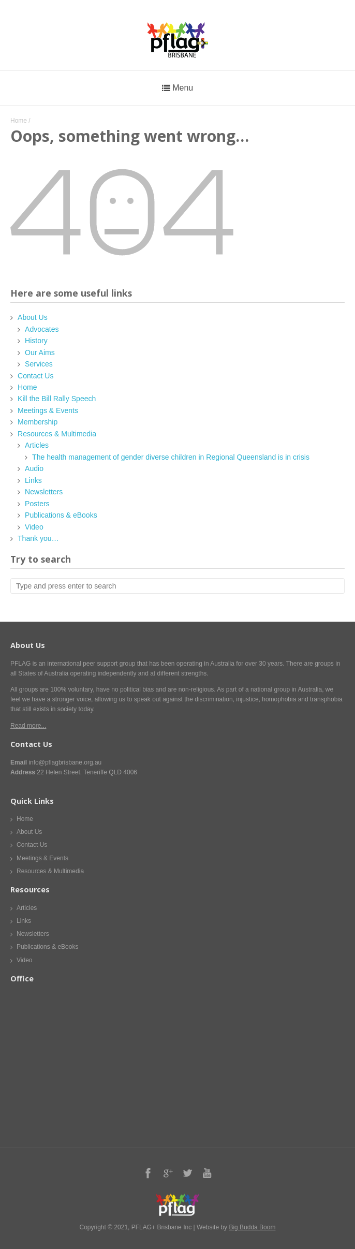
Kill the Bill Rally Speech (57, 398)
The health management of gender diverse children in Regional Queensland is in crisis (170, 457)
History (36, 340)
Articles (37, 445)
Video (34, 527)
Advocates (42, 329)
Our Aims (40, 352)
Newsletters (44, 492)
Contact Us (35, 376)
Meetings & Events (48, 410)
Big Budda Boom (252, 1227)
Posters (37, 503)
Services (39, 364)
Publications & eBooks (61, 515)
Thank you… (38, 538)
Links (33, 480)
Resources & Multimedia (57, 434)
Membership (37, 422)
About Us (33, 317)
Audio (34, 468)
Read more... (28, 725)
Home (18, 120)
